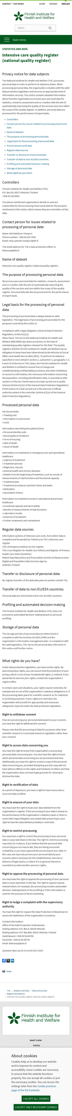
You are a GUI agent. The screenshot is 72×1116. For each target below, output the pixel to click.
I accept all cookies (36, 1098)
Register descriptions (16, 993)
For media (18, 3)
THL (8, 990)
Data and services (39, 990)
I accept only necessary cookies (36, 1107)
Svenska (53, 3)
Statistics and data (21, 990)
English (66, 3)
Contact (6, 3)
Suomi (42, 3)
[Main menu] (36, 39)
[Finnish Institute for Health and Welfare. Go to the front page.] (36, 1018)
